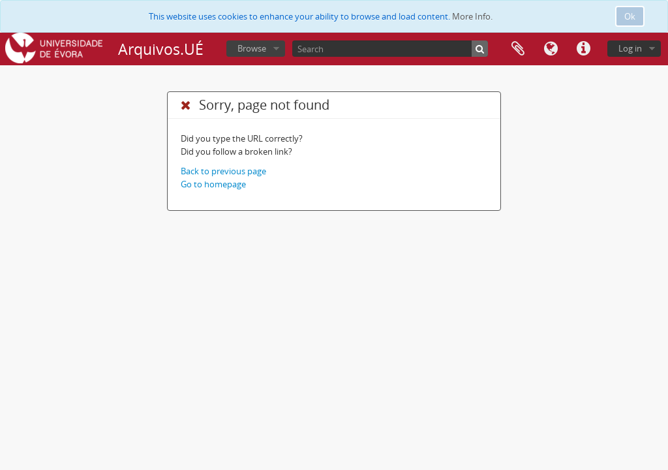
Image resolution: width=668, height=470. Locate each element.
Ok (629, 16)
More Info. (472, 16)
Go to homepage (213, 184)
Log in (630, 48)
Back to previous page (223, 171)
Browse (251, 48)
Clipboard (518, 49)
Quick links (583, 49)
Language (550, 49)
